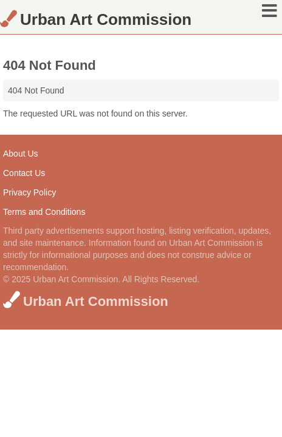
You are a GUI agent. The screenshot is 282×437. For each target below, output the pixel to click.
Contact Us (24, 173)
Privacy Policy (29, 192)
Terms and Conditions (44, 212)
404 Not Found (36, 90)
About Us (20, 153)
